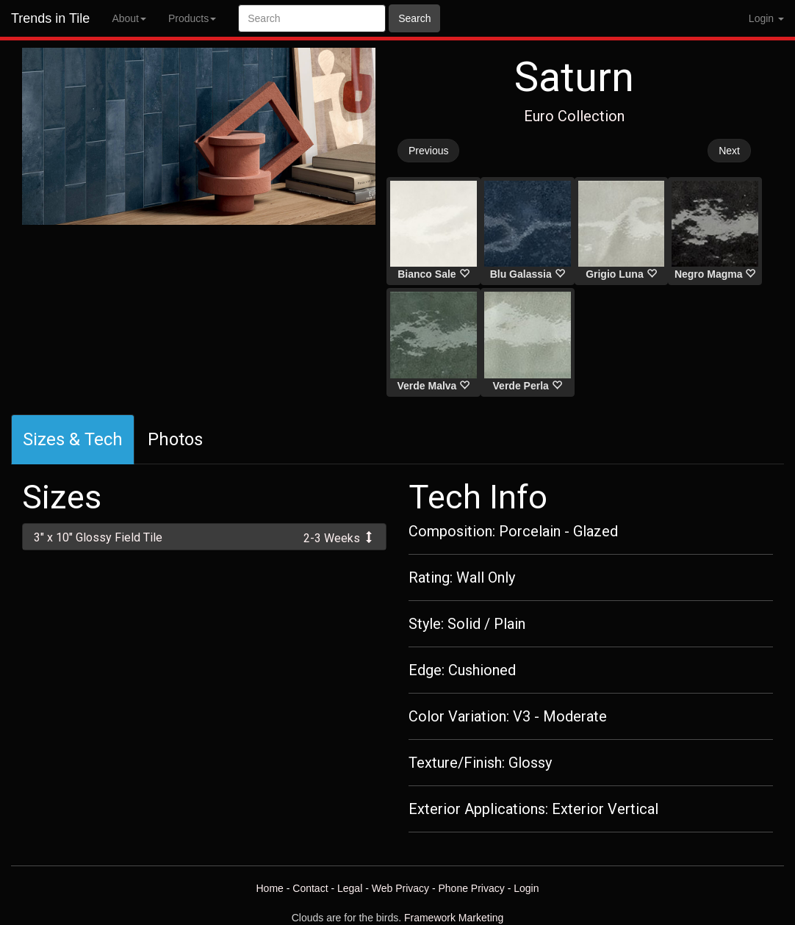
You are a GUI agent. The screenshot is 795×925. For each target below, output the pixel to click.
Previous (428, 150)
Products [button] (192, 18)
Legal (349, 888)
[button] (204, 536)
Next (729, 150)
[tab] (204, 537)
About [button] (129, 18)
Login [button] (766, 18)
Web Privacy (400, 888)
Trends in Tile (50, 18)
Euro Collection (574, 116)
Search (414, 18)
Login (526, 888)
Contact (310, 888)
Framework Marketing (453, 918)
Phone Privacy (472, 888)
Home (269, 888)
